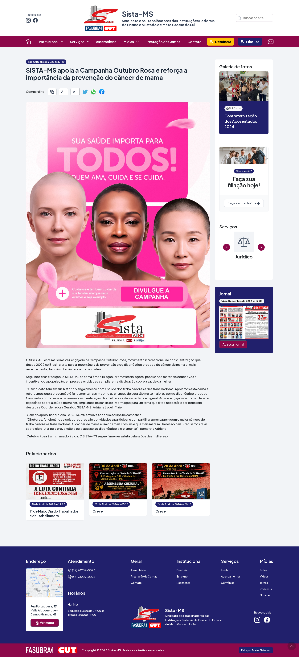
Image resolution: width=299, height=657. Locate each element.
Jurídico (226, 570)
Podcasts (266, 589)
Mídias (129, 41)
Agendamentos (230, 576)
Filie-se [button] (253, 41)
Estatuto (182, 576)
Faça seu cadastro (243, 203)
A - (75, 92)
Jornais (264, 582)
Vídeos (264, 576)
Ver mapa (44, 623)
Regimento (183, 582)
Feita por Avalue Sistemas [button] (256, 650)
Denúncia (223, 41)
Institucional (48, 41)
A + (63, 92)
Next (261, 247)
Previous (226, 247)
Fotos (263, 570)
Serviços (77, 41)
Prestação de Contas (162, 41)
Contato (194, 41)
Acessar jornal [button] (233, 344)
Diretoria (182, 570)
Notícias (265, 595)
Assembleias (106, 41)
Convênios (227, 582)
